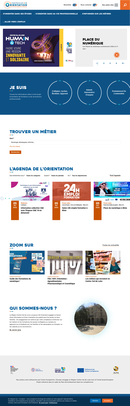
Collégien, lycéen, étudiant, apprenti (60, 92)
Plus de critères (15, 146)
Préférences (53, 402)
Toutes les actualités (110, 245)
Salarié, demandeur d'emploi (89, 92)
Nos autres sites (108, 5)
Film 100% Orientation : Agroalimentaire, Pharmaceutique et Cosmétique (61, 281)
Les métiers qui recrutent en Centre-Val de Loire (97, 280)
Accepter (107, 400)
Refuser (95, 400)
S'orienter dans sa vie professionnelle (57, 14)
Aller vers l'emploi (15, 22)
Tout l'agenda (115, 175)
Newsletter (71, 5)
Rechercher (15, 152)
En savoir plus (15, 330)
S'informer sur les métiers (96, 14)
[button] (96, 63)
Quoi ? (12, 138)
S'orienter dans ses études (17, 14)
